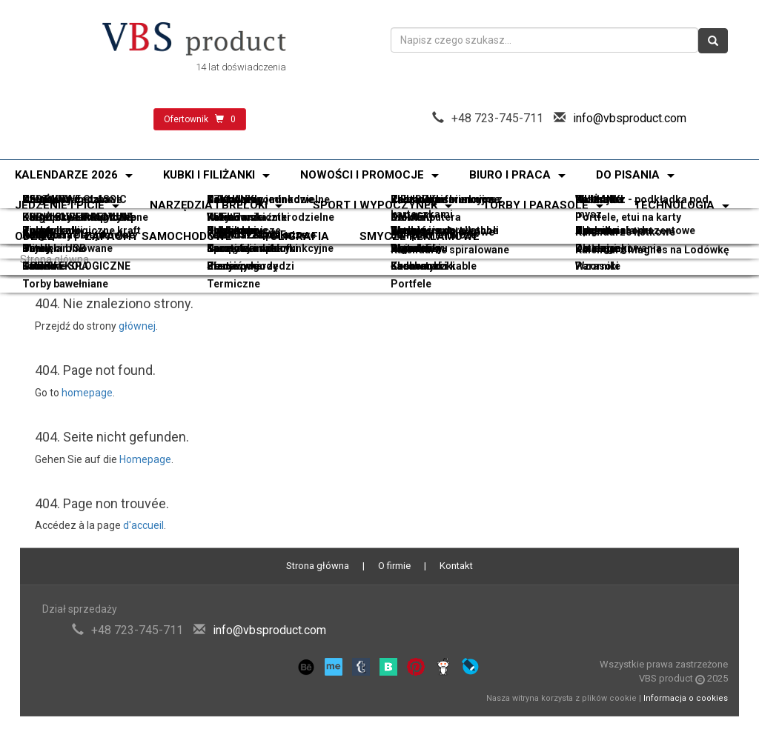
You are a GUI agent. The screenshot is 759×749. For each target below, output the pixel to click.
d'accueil (143, 525)
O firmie (394, 565)
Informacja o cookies (685, 698)
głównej (137, 326)
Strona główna (54, 259)
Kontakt (456, 565)
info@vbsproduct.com (629, 118)
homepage (87, 393)
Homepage (145, 459)
